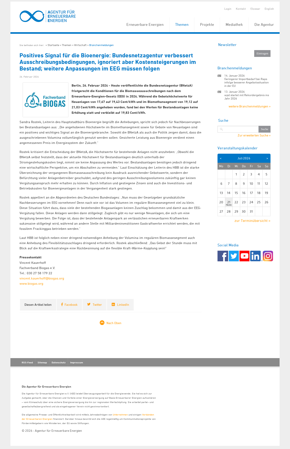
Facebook (71, 304)
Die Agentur (264, 24)
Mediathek (234, 24)
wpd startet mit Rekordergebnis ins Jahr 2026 (246, 96)
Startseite (53, 45)
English (269, 8)
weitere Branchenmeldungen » (250, 106)
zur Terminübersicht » (252, 220)
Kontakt (241, 8)
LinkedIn (123, 304)
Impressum (76, 362)
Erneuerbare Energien (145, 24)
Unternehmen (120, 414)
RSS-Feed (27, 362)
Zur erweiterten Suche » (254, 135)
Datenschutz (58, 362)
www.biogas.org (31, 283)
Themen (181, 24)
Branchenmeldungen (101, 45)
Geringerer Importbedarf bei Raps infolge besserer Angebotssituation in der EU (246, 82)
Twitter (97, 304)
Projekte (207, 24)
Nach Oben (113, 323)
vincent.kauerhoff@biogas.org (41, 278)
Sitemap (42, 362)
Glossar (255, 8)
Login (227, 8)
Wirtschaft (80, 45)
